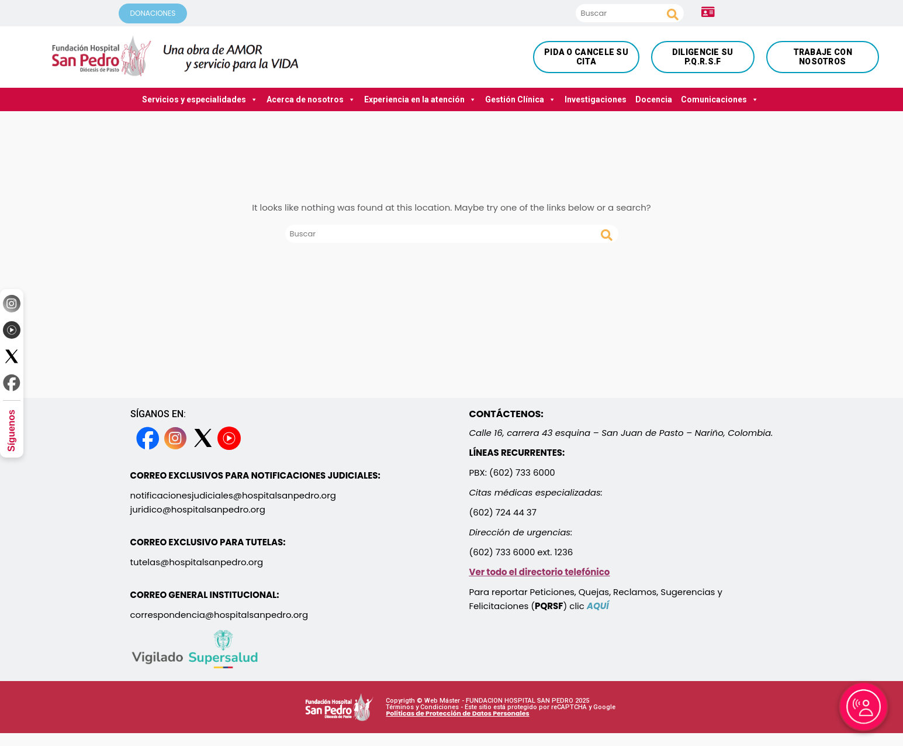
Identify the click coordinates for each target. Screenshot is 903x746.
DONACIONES (153, 13)
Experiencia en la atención (420, 99)
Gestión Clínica (520, 99)
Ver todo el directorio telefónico (539, 572)
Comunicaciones (720, 99)
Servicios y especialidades (200, 99)
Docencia (653, 99)
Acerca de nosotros (311, 99)
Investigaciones (596, 99)
